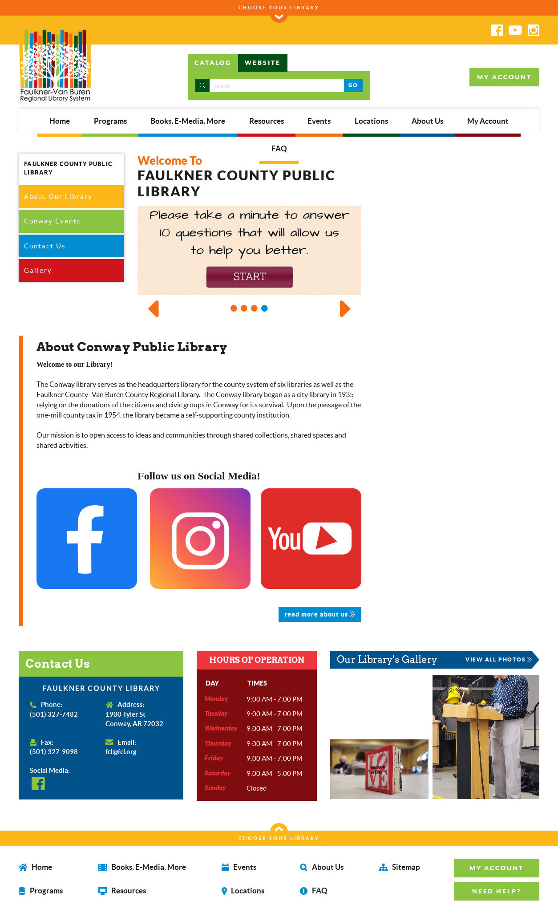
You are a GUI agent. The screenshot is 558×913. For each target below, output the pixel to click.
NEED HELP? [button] (497, 891)
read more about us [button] (320, 615)
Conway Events (52, 221)
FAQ (279, 149)
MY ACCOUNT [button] (504, 77)
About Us (427, 121)
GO (353, 85)
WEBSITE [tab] (263, 62)
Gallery (38, 270)
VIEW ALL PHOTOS (498, 660)
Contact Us (45, 246)
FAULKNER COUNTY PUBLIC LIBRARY (67, 168)
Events (319, 121)
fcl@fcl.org (121, 752)
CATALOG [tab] (212, 62)
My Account (488, 121)
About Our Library (58, 196)
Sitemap (400, 867)
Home (59, 121)
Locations (371, 121)
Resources (266, 121)
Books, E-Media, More (187, 121)
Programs (110, 121)
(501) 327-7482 (54, 714)
